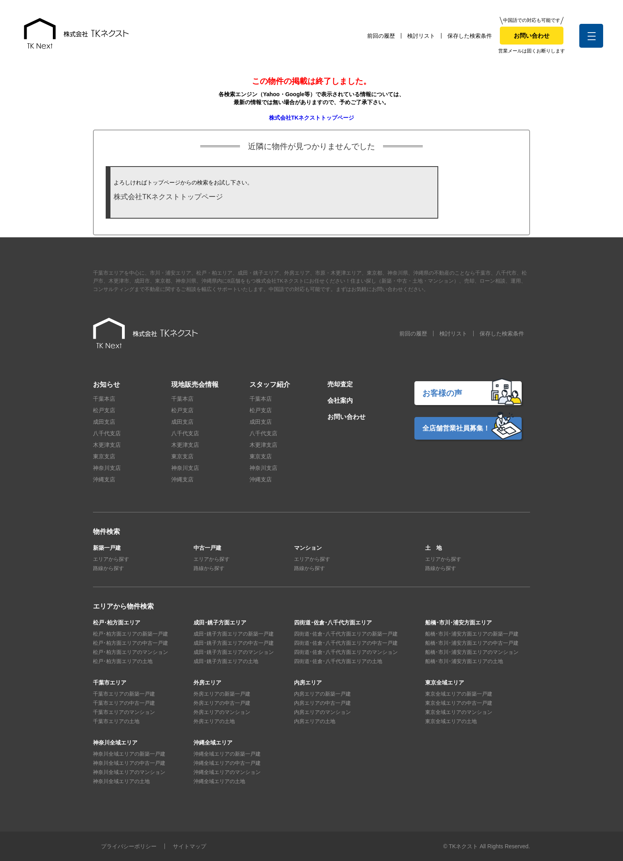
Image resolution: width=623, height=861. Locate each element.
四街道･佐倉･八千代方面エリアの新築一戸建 (346, 634)
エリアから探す (111, 559)
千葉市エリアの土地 (116, 721)
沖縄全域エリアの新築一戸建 (227, 754)
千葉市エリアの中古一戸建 (124, 703)
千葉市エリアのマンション (124, 712)
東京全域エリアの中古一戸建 (458, 703)
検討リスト (421, 36)
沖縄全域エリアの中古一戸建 (227, 763)
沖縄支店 (104, 479)
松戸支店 (104, 410)
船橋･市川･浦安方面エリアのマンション (472, 652)
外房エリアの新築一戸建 (221, 694)
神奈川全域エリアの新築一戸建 (129, 754)
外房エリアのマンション (221, 712)
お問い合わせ (531, 35)
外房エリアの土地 (214, 721)
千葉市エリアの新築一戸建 (124, 694)
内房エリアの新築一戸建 (322, 694)
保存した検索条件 (469, 36)
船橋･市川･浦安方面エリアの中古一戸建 (472, 643)
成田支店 (104, 422)
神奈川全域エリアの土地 (121, 781)
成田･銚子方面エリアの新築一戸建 (233, 634)
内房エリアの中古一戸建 (322, 703)
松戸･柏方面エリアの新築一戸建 (130, 634)
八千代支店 (107, 433)
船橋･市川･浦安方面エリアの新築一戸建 (472, 634)
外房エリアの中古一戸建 (221, 703)
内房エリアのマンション (322, 712)
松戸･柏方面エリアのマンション (130, 652)
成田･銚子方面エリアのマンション (233, 652)
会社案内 (340, 400)
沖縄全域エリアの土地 (219, 781)
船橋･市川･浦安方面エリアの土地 (464, 661)
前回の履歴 (381, 36)
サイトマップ (189, 846)
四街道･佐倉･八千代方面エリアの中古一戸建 (346, 643)
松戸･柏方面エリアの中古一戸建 (130, 643)
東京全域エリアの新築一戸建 (458, 694)
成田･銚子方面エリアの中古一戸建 (233, 643)
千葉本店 (104, 399)
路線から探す (108, 568)
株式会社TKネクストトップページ (311, 117)
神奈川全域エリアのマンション (129, 772)
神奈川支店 (107, 468)
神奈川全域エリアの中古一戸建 (129, 763)
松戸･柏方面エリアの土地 (123, 661)
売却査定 (340, 384)
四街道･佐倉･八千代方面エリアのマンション (346, 652)
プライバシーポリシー (129, 846)
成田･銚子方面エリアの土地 (225, 661)
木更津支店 (107, 445)
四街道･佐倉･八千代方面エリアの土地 (338, 661)
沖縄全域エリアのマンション (227, 772)
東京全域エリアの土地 (451, 721)
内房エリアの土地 (314, 721)
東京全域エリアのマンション (458, 712)
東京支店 (104, 456)
